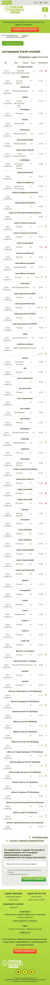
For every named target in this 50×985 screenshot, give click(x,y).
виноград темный (25, 150)
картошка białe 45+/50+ (25, 294)
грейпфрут (25, 160)
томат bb (25, 641)
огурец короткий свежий (25, 469)
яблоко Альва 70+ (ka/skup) (25, 711)
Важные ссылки (13, 904)
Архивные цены (40, 837)
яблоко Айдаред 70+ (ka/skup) (25, 701)
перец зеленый (25, 489)
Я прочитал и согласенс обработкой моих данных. (24, 872)
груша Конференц (25, 182)
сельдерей (25, 590)
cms (22, 981)
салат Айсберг (25, 530)
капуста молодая (25, 243)
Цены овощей (13, 893)
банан (25, 120)
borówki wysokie (25, 67)
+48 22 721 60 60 (16, 929)
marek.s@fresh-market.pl (25, 920)
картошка (25, 283)
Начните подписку (33, 879)
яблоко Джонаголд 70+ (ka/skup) (25, 762)
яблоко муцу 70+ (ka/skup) (25, 812)
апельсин (25, 87)
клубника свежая (25, 344)
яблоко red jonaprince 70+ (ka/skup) (25, 691)
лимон (25, 358)
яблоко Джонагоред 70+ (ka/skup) (25, 772)
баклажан (25, 109)
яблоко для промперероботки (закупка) (25, 802)
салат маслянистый (25, 570)
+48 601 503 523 (25, 917)
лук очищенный (25, 398)
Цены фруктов (36, 893)
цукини (25, 671)
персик (25, 510)
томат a (25, 621)
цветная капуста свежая (25, 661)
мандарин (25, 429)
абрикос (25, 77)
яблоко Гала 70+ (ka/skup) (25, 732)
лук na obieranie (25, 378)
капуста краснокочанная (25, 233)
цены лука (13, 900)
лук (25, 368)
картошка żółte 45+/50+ (25, 314)
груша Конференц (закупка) (25, 192)
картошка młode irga (25, 304)
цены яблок (36, 897)
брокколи (25, 130)
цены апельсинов (36, 900)
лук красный (25, 388)
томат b (25, 631)
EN (41, 3)
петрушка (25, 520)
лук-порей (25, 408)
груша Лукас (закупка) (25, 203)
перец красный (25, 499)
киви (25, 334)
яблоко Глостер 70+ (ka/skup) (25, 742)
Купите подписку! (25, 951)
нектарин (25, 459)
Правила (13, 907)
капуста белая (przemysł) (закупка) (25, 213)
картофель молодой (25, 263)
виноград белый (25, 140)
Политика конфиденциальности (28, 870)
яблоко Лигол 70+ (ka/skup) (25, 782)
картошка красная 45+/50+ (25, 324)
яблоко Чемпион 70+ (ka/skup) (25, 792)
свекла (25, 580)
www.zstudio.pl (31, 981)
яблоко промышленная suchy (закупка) (25, 823)
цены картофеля (13, 897)
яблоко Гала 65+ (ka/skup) (25, 722)
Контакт (25, 911)
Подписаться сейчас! (25, 29)
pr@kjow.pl (25, 932)
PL (36, 3)
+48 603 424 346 (34, 929)
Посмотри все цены (12, 43)
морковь (25, 439)
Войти (7, 2)
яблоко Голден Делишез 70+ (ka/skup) (25, 752)
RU (46, 3)
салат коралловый (25, 550)
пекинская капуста (25, 479)
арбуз (25, 97)
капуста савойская (25, 253)
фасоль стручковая (25, 651)
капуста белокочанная (25, 223)
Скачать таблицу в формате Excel (26, 840)
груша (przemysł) (25, 172)
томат (25, 600)
